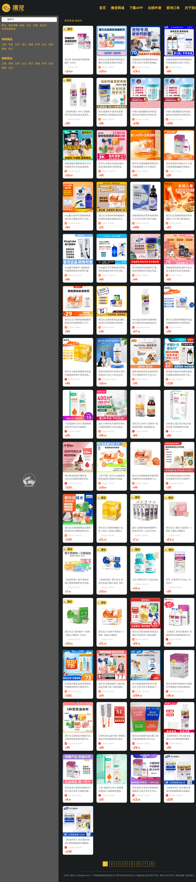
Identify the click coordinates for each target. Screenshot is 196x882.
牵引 (10, 48)
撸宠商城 (117, 8)
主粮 (4, 44)
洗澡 (50, 44)
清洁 (24, 44)
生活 (44, 44)
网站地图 (180, 875)
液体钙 (78, 20)
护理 (37, 44)
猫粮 (22, 25)
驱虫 (4, 25)
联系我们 (190, 875)
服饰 (4, 48)
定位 (28, 25)
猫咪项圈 (13, 25)
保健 (30, 44)
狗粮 (35, 25)
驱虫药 (43, 25)
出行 (10, 67)
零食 (10, 44)
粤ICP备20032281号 (125, 875)
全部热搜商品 (9, 28)
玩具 (17, 44)
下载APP (136, 8)
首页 (102, 8)
